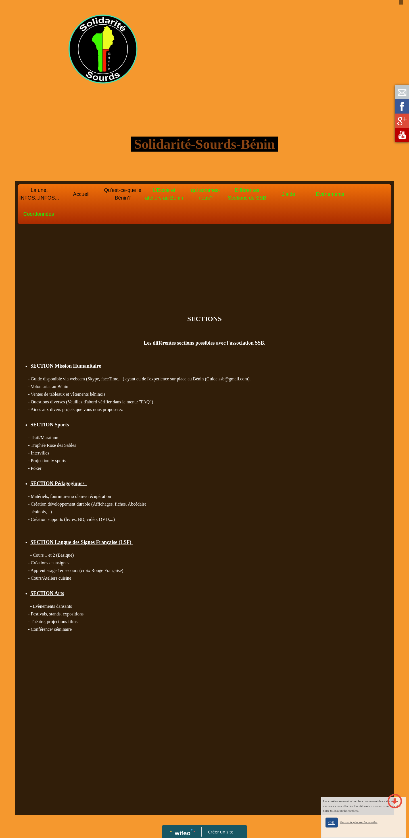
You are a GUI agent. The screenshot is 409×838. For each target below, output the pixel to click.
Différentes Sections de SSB (247, 194)
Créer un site (220, 832)
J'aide (288, 194)
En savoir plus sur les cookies (358, 822)
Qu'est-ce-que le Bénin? (122, 194)
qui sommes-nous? (205, 194)
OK (331, 822)
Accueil (81, 194)
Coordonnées (38, 214)
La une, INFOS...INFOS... (39, 194)
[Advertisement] (204, 271)
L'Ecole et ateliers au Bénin (164, 194)
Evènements (330, 194)
